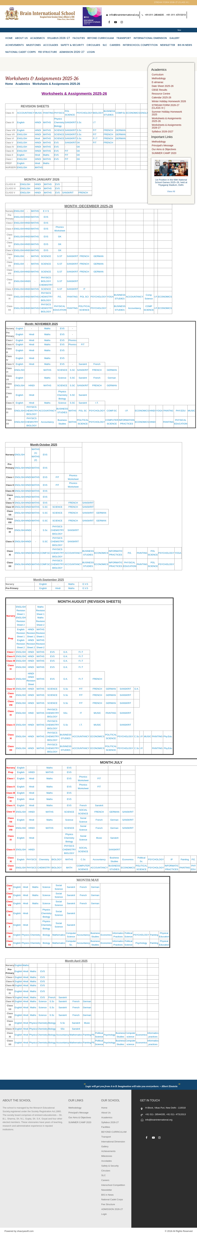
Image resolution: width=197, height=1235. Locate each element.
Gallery (174, 38)
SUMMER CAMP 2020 (164, 153)
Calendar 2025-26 (161, 97)
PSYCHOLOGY (84, 113)
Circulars (93, 45)
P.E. (60, 296)
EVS (56, 142)
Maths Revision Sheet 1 (40, 610)
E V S (46, 211)
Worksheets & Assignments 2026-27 (166, 126)
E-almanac (157, 82)
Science (62, 378)
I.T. (96, 403)
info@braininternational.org (124, 14)
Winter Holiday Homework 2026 (169, 101)
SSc (62, 1029)
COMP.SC (112, 410)
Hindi (37, 138)
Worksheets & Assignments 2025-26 (166, 119)
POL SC (83, 410)
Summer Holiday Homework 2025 (167, 113)
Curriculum (158, 74)
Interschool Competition (140, 45)
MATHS (47, 122)
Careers (115, 45)
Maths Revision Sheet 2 (40, 621)
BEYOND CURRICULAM (100, 38)
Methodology (159, 78)
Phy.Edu (168, 748)
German (112, 378)
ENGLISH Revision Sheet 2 (21, 621)
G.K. (65, 652)
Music (99, 838)
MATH (69, 867)
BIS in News (185, 45)
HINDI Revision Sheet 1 (31, 633)
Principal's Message (162, 145)
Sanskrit (83, 364)
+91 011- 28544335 (155, 1114)
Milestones (33, 45)
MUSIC (38, 113)
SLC (105, 45)
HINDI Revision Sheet (31, 681)
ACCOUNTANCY (25, 113)
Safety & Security (72, 45)
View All (171, 191)
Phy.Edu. (168, 736)
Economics (127, 859)
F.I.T (95, 138)
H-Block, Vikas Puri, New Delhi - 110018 (165, 1107)
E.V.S (85, 584)
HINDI (38, 122)
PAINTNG (168, 410)
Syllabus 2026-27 (58, 38)
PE (93, 1034)
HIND (31, 713)
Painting (185, 859)
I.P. (155, 296)
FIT (94, 130)
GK (78, 142)
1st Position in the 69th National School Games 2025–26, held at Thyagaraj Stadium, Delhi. (171, 182)
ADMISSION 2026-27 (71, 52)
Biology (58, 126)
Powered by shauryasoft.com (19, 1231)
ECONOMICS (133, 113)
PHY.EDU (181, 410)
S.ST (59, 256)
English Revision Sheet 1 (21, 633)
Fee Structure (47, 52)
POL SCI (84, 296)
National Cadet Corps (20, 52)
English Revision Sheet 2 (21, 644)
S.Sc (79, 122)
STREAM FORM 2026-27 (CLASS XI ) (171, 2)
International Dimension (150, 38)
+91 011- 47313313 (176, 1114)
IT (84, 289)
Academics (37, 38)
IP (172, 859)
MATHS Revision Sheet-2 (40, 644)
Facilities (79, 38)
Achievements (14, 45)
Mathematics (58, 935)
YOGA (110, 296)
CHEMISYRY (52, 713)
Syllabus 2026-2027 (162, 131)
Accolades (50, 45)
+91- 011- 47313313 (176, 14)
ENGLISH (145, 113)
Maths (46, 155)
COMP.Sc (120, 113)
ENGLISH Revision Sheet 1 (21, 610)
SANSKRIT (70, 122)
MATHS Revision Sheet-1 (40, 633)
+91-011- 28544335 (154, 14)
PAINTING (48, 113)
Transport (123, 38)
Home (9, 38)
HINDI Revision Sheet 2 (31, 644)
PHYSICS (59, 113)
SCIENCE (59, 130)
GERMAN (121, 130)
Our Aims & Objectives (164, 149)
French (96, 364)
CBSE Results (159, 89)
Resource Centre (161, 93)
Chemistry (59, 122)
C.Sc (136, 736)
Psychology (141, 943)
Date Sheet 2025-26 (163, 86)
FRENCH (108, 130)
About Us (21, 38)
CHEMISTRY (46, 285)
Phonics (72, 340)
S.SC (72, 370)
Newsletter (167, 45)
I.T (94, 122)
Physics (58, 118)
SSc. (65, 713)
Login (91, 52)
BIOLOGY (98, 113)
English (20, 122)
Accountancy (134, 308)
